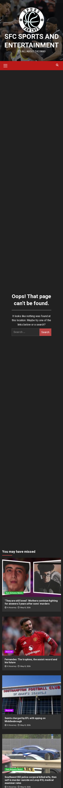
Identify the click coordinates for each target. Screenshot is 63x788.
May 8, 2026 (25, 607)
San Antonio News (14, 593)
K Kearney (11, 607)
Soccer (9, 651)
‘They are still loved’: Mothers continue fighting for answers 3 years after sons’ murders (31, 602)
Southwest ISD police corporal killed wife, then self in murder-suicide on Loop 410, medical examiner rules (30, 780)
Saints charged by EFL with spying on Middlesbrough (25, 719)
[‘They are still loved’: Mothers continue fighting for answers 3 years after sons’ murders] (31, 577)
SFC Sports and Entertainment (31, 41)
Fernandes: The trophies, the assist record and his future (31, 661)
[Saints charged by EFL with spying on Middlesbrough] (31, 694)
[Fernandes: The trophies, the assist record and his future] (31, 636)
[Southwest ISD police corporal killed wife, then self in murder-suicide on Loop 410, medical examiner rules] (31, 753)
